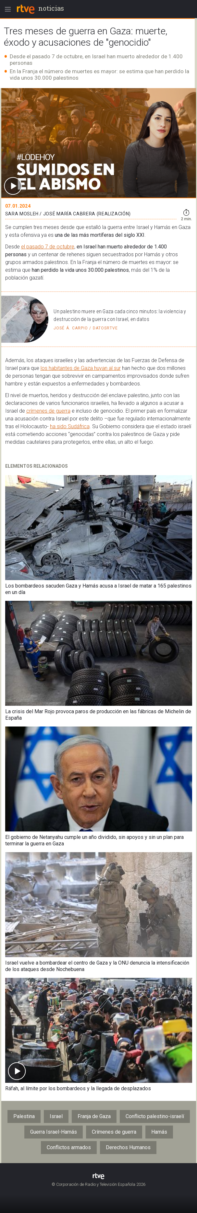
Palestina (24, 1116)
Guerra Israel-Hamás (53, 1132)
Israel (56, 1116)
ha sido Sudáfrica (70, 426)
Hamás (159, 1132)
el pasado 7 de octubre (47, 247)
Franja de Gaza (94, 1116)
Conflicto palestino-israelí (155, 1116)
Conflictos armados (69, 1147)
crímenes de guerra (48, 411)
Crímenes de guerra (114, 1132)
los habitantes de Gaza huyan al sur (81, 368)
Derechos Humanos (128, 1147)
